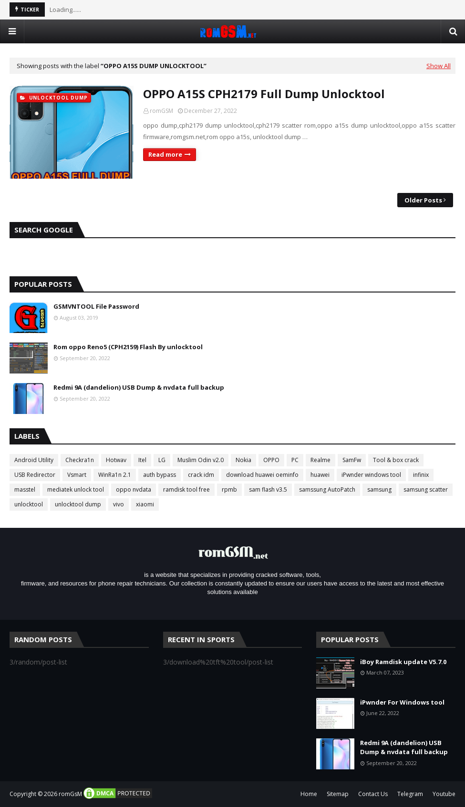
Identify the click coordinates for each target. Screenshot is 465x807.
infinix (421, 475)
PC (295, 460)
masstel (24, 489)
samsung (379, 489)
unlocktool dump (78, 504)
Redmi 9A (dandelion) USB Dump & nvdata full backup (138, 387)
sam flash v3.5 (268, 489)
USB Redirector (34, 475)
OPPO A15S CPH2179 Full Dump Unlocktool (264, 93)
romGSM (161, 111)
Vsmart (76, 475)
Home (308, 794)
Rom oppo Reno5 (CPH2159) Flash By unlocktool (128, 347)
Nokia (243, 460)
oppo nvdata (133, 489)
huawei (320, 475)
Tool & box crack (396, 460)
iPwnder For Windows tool (402, 702)
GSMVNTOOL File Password (96, 306)
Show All (438, 65)
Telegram (410, 794)
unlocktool (28, 504)
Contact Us (373, 794)
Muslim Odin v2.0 (200, 460)
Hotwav (116, 460)
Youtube (444, 794)
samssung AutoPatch (327, 489)
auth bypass (159, 475)
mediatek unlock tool (75, 489)
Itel (142, 460)
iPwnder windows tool (371, 475)
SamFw (351, 460)
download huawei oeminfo (262, 475)
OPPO (271, 460)
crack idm (201, 475)
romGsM (70, 794)
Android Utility (33, 460)
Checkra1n (79, 460)
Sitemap (338, 794)
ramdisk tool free (186, 489)
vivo (118, 504)
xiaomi (145, 504)
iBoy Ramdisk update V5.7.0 (403, 661)
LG (161, 460)
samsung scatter (425, 489)
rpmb (229, 489)
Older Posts (423, 200)
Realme (320, 460)
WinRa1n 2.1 (114, 475)
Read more (165, 154)
